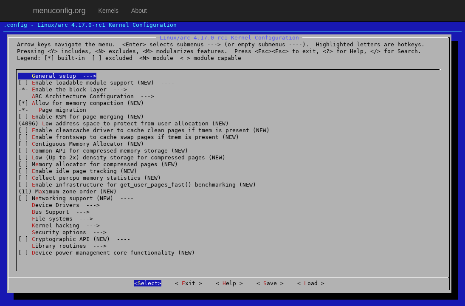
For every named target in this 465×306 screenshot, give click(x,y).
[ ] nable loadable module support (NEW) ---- (96, 82)
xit (188, 283)
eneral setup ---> (57, 76)
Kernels (108, 10)
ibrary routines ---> (62, 246)
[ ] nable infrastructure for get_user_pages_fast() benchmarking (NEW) (137, 184)
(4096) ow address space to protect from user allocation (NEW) (123, 123)
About (139, 10)
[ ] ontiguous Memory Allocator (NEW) (81, 144)
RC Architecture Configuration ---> (86, 96)
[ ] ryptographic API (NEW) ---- (74, 239)
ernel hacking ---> (59, 225)
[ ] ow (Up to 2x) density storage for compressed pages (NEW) (121, 157)
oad (311, 283)
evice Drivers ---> (59, 205)
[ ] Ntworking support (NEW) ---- (76, 198)
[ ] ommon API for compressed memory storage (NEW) (103, 150)
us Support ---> (54, 212)
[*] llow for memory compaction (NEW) (81, 103)
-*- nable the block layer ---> (72, 89)
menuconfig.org (59, 10)
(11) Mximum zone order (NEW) (67, 191)
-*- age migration (52, 110)
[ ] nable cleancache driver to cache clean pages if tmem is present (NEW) (144, 130)
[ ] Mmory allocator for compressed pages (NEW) (98, 164)
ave (270, 283)
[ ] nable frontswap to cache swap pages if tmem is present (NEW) (128, 137)
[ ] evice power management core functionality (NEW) (106, 252)
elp (229, 283)
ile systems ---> (55, 218)
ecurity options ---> (62, 232)
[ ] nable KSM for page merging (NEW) (81, 116)
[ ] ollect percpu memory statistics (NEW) (89, 178)
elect (148, 283)
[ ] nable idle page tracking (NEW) (77, 171)
